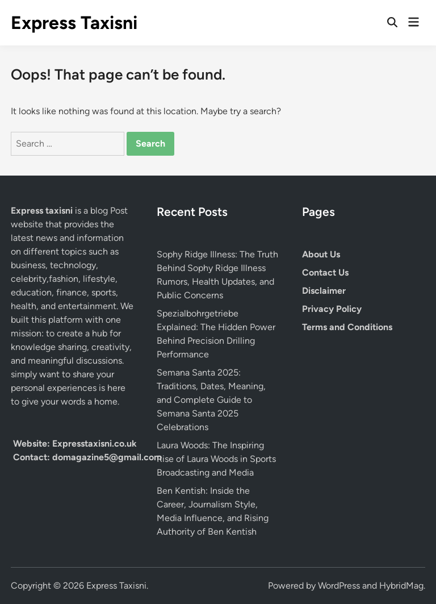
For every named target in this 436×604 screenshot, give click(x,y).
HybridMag (401, 585)
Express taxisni (43, 210)
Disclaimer (324, 290)
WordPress (339, 585)
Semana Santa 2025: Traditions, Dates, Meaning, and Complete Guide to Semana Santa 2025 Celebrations (211, 399)
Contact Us (325, 272)
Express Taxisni (74, 23)
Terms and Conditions (347, 327)
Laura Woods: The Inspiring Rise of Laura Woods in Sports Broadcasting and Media (216, 459)
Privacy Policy (332, 308)
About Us (321, 254)
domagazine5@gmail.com (107, 457)
